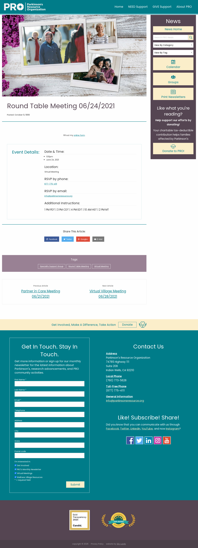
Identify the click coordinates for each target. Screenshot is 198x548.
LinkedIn (135, 429)
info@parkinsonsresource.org (58, 196)
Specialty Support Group (51, 266)
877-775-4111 (50, 184)
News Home (173, 29)
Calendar (173, 64)
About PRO (184, 7)
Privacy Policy (97, 544)
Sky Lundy (121, 544)
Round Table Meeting (79, 266)
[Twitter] (68, 239)
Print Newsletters (173, 94)
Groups (173, 79)
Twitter (124, 429)
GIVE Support (162, 7)
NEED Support (138, 7)
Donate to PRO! (173, 148)
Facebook (112, 429)
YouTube (147, 429)
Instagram (172, 429)
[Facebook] (51, 239)
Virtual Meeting (101, 266)
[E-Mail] (98, 239)
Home (119, 7)
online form (79, 135)
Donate (127, 325)
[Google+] (83, 239)
